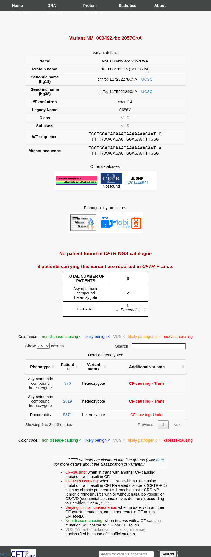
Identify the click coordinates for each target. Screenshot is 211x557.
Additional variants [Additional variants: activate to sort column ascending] (147, 370)
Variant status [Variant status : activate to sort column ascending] (93, 370)
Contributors (88, 12)
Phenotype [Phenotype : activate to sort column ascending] (40, 370)
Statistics (124, 5)
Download (17, 12)
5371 (67, 418)
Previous (145, 428)
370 (67, 386)
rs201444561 (137, 186)
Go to (18, 554)
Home (17, 5)
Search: (150, 349)
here (160, 463)
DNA (52, 5)
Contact (53, 12)
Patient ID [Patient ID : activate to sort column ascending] (67, 370)
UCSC (146, 79)
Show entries (44, 349)
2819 (67, 404)
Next (177, 428)
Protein (88, 5)
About (159, 5)
